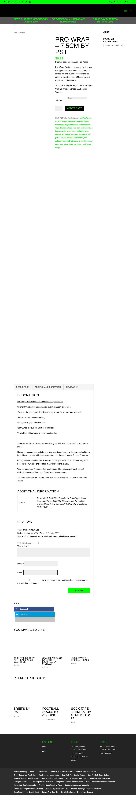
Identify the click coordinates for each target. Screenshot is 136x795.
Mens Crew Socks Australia (25, 774)
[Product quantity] (58, 108)
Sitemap (72, 792)
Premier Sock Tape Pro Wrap (50, 774)
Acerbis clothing (20, 761)
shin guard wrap (66, 144)
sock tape (78, 144)
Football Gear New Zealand (61, 761)
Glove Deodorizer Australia (24, 764)
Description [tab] (22, 387)
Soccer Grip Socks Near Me (57, 778)
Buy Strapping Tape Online (52, 768)
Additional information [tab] (48, 387)
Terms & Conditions (108, 739)
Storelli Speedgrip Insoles (69, 785)
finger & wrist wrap (62, 131)
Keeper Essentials (75, 121)
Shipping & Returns (107, 735)
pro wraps (83, 134)
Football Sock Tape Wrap (86, 761)
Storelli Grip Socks (47, 785)
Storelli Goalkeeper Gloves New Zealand (77, 781)
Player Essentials (71, 125)
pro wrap (74, 134)
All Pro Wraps (86, 118)
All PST (58, 121)
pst (89, 134)
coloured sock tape (84, 128)
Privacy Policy (106, 742)
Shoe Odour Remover (39, 761)
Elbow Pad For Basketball (76, 768)
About (44, 735)
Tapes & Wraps (66, 128)
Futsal (64, 121)
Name (20, 564)
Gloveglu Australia (21, 771)
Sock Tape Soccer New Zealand (26, 781)
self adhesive (78, 138)
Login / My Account (115, 2)
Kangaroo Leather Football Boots (69, 771)
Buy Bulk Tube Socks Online (73, 764)
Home (16, 33)
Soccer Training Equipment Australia (86, 778)
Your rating (22, 543)
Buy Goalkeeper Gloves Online (26, 768)
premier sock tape (62, 134)
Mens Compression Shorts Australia (100, 771)
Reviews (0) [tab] (72, 387)
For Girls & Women (78, 739)
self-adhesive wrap (74, 141)
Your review (23, 546)
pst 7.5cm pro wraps (63, 138)
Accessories (76, 746)
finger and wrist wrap (79, 131)
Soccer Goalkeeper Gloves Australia (28, 778)
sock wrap (86, 144)
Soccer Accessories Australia (77, 774)
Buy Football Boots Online (98, 764)
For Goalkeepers (78, 735)
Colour (59, 100)
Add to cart (74, 108)
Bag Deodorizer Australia (48, 764)
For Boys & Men (77, 742)
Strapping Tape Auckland (93, 785)
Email (20, 572)
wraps (57, 148)
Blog (44, 741)
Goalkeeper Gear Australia (42, 771)
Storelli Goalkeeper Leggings (25, 785)
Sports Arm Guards (50, 781)
